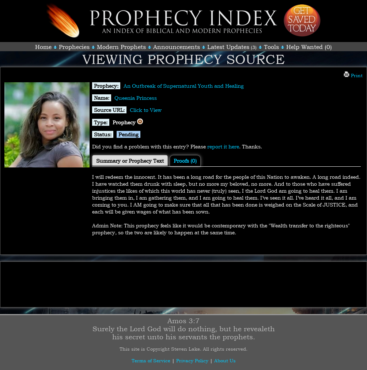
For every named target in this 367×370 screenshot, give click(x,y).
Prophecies (74, 46)
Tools (271, 46)
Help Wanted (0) (309, 46)
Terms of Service (151, 360)
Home (43, 46)
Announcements (176, 46)
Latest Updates (228, 46)
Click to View (146, 109)
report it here (223, 146)
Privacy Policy (192, 360)
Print (353, 75)
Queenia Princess (135, 97)
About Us (225, 360)
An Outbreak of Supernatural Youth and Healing (184, 85)
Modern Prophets (121, 46)
